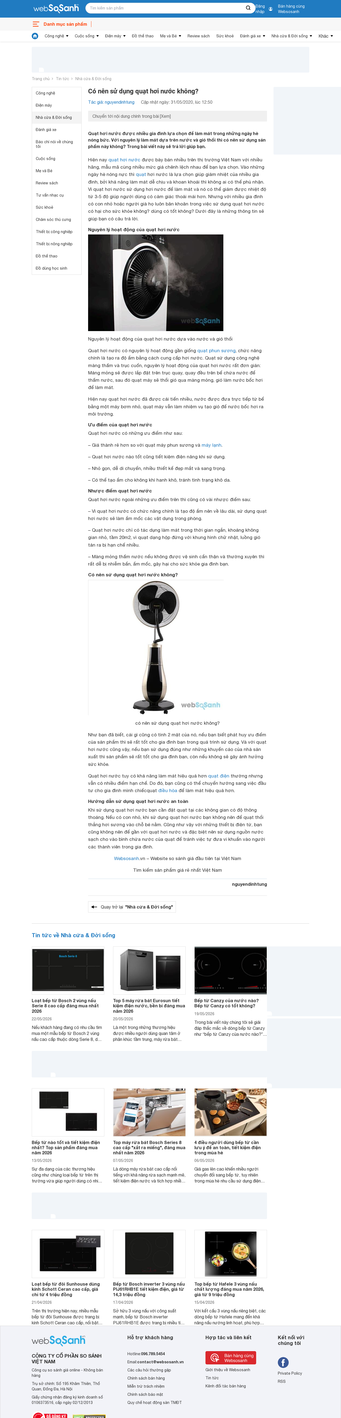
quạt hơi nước (124, 159)
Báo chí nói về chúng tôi (54, 144)
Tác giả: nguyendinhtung (111, 102)
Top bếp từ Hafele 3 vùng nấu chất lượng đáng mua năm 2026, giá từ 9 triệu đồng (229, 1289)
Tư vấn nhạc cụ (50, 195)
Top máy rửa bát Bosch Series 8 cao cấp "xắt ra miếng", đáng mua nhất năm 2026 (149, 1147)
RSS (282, 1381)
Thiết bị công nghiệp (54, 232)
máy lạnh (211, 445)
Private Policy (290, 1373)
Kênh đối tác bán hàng (225, 1386)
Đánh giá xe (250, 36)
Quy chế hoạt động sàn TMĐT (154, 1402)
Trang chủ (41, 79)
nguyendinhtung (249, 884)
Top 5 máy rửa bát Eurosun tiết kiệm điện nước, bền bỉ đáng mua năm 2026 (149, 1005)
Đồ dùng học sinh (51, 268)
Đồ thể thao (143, 36)
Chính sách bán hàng (146, 1378)
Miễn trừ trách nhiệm (146, 1386)
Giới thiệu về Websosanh (227, 1370)
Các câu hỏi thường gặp (149, 1370)
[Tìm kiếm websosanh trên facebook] (283, 1362)
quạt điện (218, 776)
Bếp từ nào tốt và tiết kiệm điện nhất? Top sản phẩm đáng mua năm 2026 (66, 1147)
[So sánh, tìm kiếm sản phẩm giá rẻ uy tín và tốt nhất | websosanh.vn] (56, 9)
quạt (141, 174)
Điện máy (113, 36)
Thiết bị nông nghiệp (54, 244)
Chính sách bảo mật (145, 1394)
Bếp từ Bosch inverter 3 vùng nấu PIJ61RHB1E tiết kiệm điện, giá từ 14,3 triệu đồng (149, 1289)
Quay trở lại (137, 907)
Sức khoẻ (225, 36)
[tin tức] (35, 36)
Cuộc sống (84, 36)
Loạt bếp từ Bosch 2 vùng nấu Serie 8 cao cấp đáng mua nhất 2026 (65, 1005)
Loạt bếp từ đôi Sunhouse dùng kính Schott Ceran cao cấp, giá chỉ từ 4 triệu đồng (66, 1289)
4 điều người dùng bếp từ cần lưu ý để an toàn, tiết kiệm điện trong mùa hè (227, 1147)
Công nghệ (54, 36)
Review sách (199, 36)
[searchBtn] (248, 8)
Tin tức (62, 79)
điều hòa (167, 790)
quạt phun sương (216, 350)
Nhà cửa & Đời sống (290, 36)
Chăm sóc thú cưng (53, 219)
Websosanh (126, 858)
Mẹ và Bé (168, 36)
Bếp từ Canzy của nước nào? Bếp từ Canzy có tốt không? (226, 1003)
